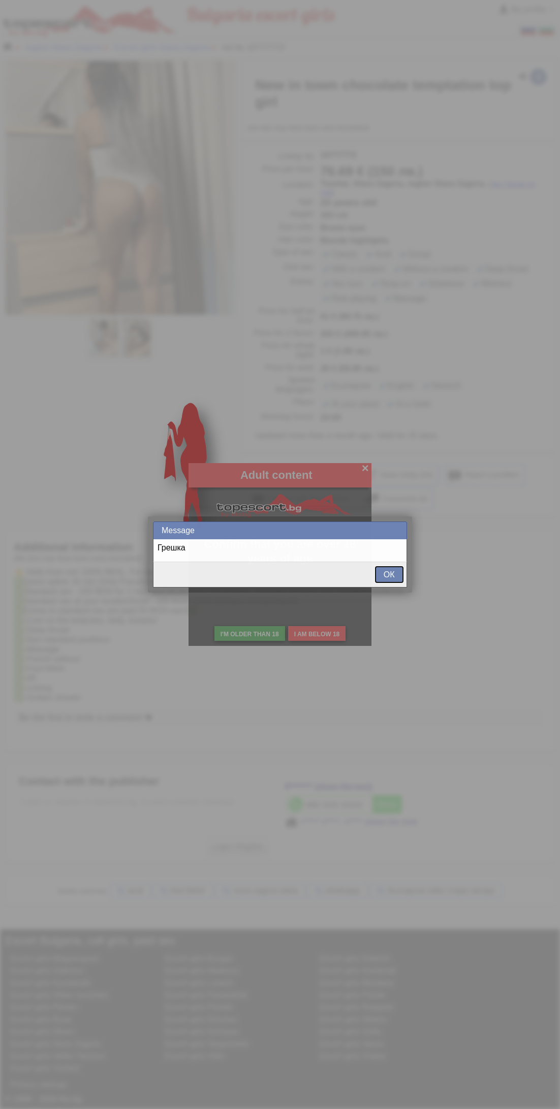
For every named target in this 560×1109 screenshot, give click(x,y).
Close (398, 530)
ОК (389, 574)
